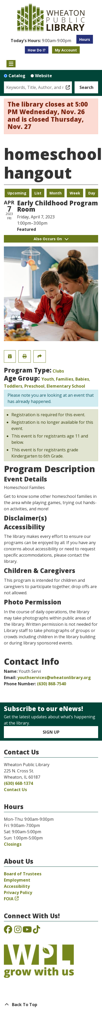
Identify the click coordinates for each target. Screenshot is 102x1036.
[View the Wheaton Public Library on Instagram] (17, 931)
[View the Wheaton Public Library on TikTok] (36, 931)
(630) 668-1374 (18, 783)
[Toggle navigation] (11, 63)
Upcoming (17, 193)
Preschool (34, 386)
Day (91, 193)
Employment (17, 880)
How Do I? (37, 50)
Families (64, 379)
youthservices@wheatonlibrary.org (54, 677)
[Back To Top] (51, 1004)
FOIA (8, 899)
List (37, 193)
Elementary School (66, 386)
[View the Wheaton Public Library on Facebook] (8, 931)
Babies (82, 379)
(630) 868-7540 (51, 684)
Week (75, 193)
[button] (41, 40)
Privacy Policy (18, 892)
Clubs (58, 371)
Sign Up (51, 732)
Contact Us (15, 789)
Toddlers (13, 386)
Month (55, 193)
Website (43, 76)
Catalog (17, 76)
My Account (66, 50)
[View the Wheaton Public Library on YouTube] (27, 931)
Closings (12, 844)
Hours (84, 39)
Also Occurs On (51, 238)
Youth (47, 379)
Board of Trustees (22, 874)
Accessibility (17, 886)
